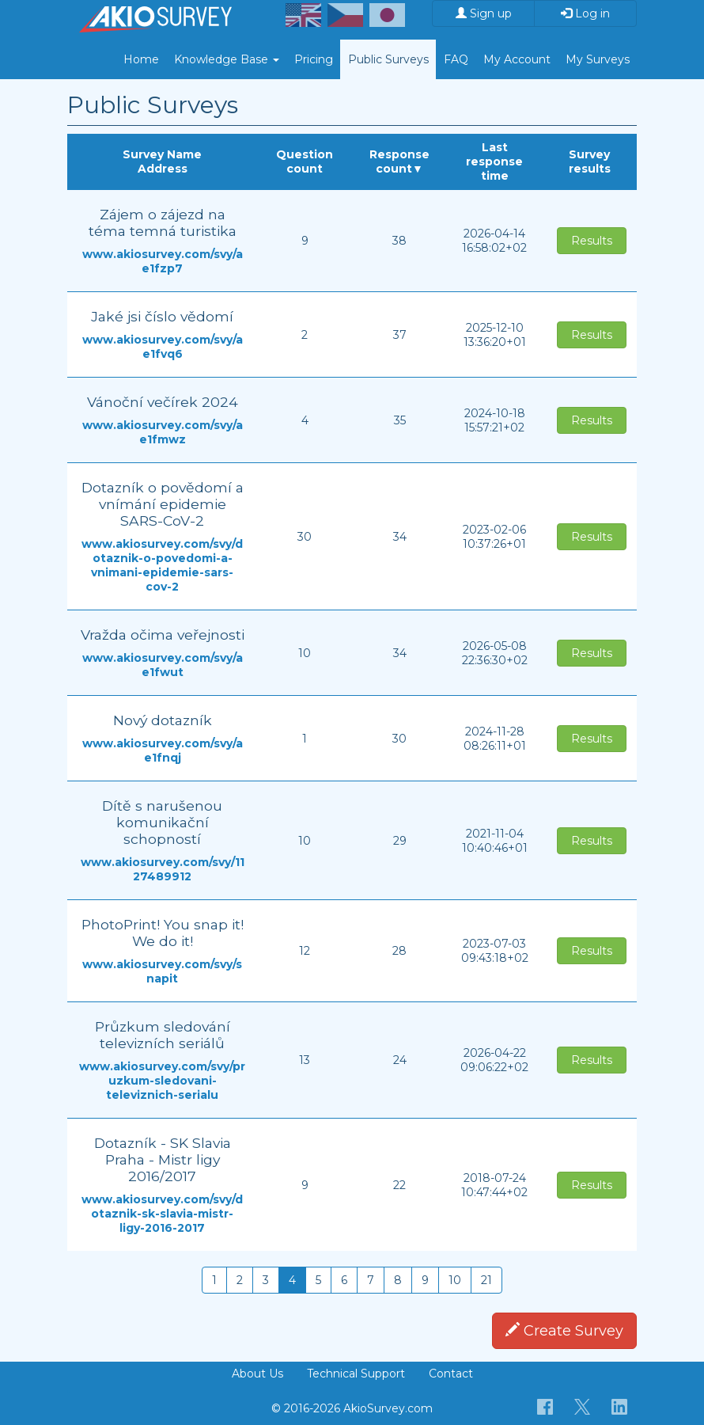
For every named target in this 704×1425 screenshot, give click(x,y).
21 (486, 1280)
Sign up (484, 13)
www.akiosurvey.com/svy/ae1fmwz (162, 432)
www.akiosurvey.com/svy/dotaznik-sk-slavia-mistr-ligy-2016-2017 (162, 1213)
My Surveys (598, 59)
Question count (304, 161)
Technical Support (356, 1373)
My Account (517, 59)
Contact (451, 1373)
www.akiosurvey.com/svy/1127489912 (162, 869)
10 (455, 1280)
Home (141, 59)
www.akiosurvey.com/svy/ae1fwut (162, 665)
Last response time (494, 161)
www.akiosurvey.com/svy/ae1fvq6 (162, 346)
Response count (399, 161)
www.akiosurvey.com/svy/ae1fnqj (162, 750)
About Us (257, 1373)
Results (591, 241)
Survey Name (162, 154)
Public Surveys (388, 59)
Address (162, 169)
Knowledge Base (226, 59)
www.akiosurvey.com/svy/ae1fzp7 (162, 261)
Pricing (313, 59)
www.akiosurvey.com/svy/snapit (162, 971)
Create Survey (564, 1331)
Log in (585, 13)
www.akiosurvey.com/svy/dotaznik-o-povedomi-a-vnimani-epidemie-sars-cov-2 (162, 565)
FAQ (456, 59)
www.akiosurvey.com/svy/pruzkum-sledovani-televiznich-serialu (162, 1080)
